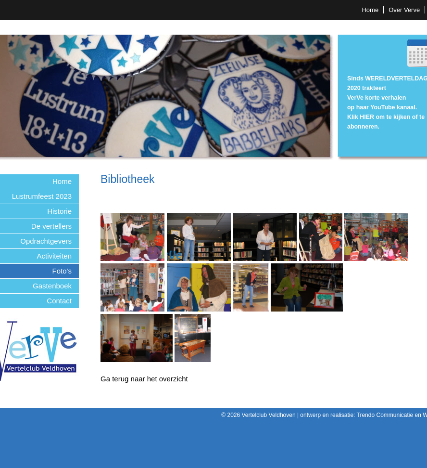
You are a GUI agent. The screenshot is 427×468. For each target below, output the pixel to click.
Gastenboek (52, 286)
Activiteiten (54, 256)
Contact (59, 301)
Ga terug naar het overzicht (144, 379)
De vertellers (51, 226)
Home (370, 9)
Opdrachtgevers (46, 241)
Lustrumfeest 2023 (42, 196)
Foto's (62, 271)
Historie (59, 211)
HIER (367, 117)
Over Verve (404, 9)
